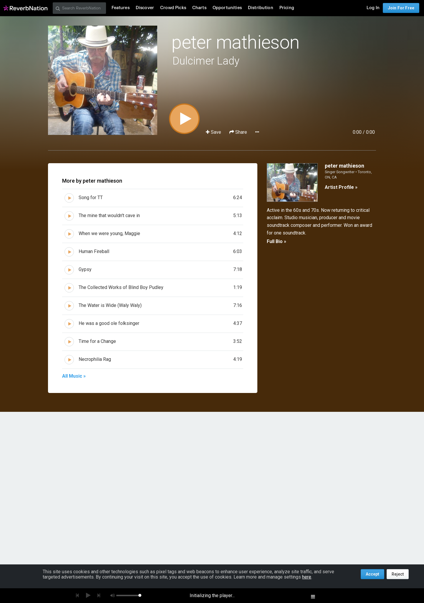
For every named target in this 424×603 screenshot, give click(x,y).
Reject (398, 574)
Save (214, 132)
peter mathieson (235, 42)
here (306, 577)
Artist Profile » (341, 187)
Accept (372, 574)
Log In (373, 7)
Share (238, 132)
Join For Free (401, 8)
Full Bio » (276, 241)
